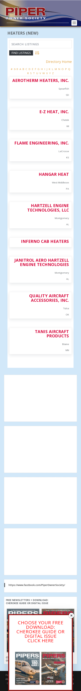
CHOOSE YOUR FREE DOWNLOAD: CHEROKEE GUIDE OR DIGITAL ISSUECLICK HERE (40, 632)
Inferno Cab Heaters (45, 241)
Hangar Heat (54, 174)
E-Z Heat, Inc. (54, 111)
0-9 (16, 69)
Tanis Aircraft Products (52, 334)
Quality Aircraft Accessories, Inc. (49, 298)
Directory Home (59, 62)
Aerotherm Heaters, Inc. (40, 80)
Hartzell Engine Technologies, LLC (48, 208)
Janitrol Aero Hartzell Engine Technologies (41, 262)
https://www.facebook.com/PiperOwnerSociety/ (37, 585)
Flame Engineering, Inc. (41, 143)
